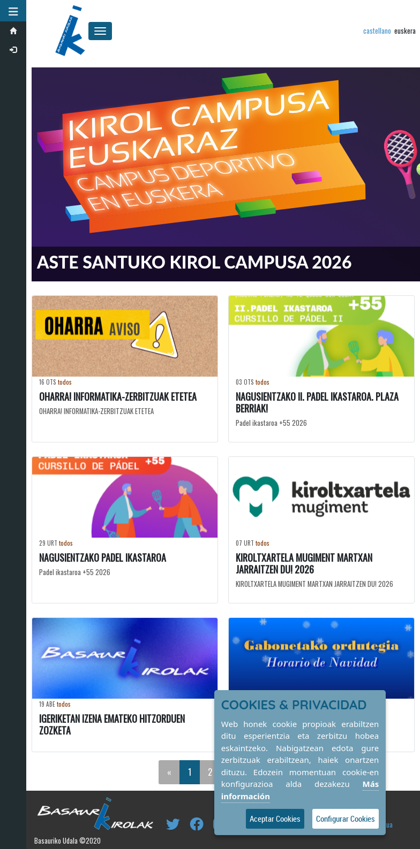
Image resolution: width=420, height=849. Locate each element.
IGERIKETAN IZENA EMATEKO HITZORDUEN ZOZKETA (112, 724)
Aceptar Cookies (275, 818)
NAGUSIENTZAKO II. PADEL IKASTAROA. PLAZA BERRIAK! (317, 402)
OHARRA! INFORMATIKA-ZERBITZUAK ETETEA (118, 396)
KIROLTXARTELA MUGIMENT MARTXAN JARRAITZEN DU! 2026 (304, 563)
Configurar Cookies (345, 818)
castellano (377, 31)
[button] (13, 11)
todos (65, 382)
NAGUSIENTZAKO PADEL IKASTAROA (102, 557)
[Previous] (169, 772)
